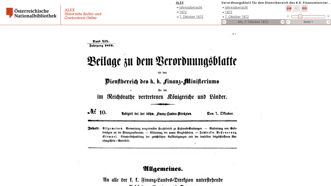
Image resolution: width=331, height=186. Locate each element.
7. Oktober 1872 (191, 16)
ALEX (180, 3)
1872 (183, 12)
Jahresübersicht (190, 7)
